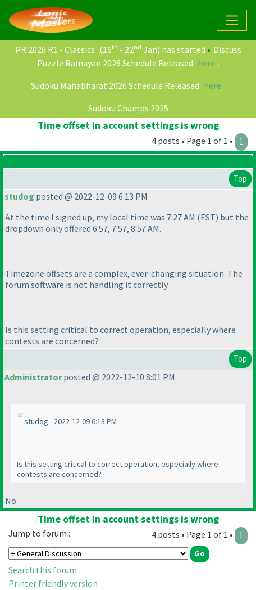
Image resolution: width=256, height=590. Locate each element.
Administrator (33, 376)
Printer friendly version (53, 583)
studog (19, 196)
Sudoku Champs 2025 (128, 108)
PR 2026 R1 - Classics (55, 49)
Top (240, 178)
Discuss (227, 49)
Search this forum (42, 569)
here (206, 63)
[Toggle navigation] (232, 20)
